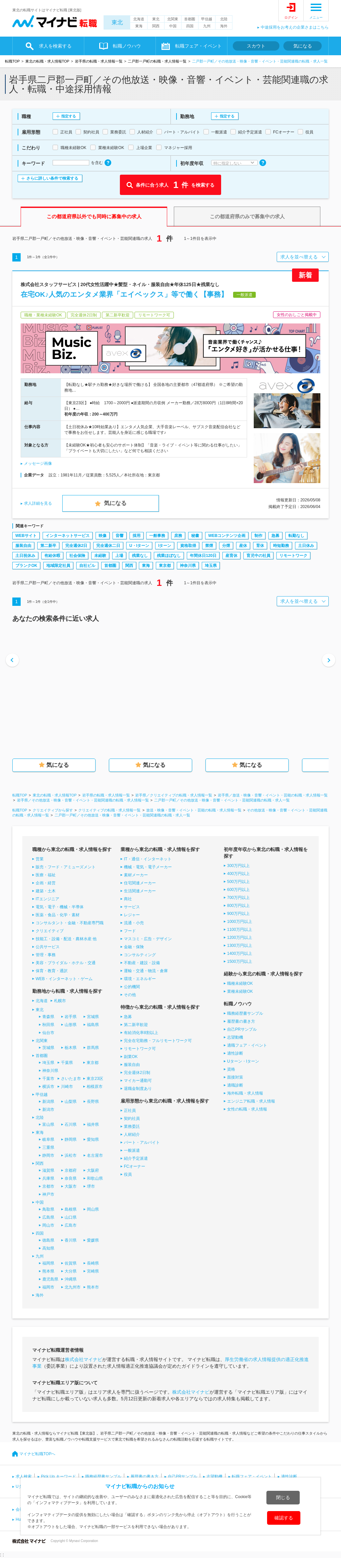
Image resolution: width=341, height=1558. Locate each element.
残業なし (140, 555)
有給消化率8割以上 (141, 1032)
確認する (283, 1517)
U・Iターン (139, 545)
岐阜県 (48, 1139)
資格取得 (188, 545)
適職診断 (235, 1085)
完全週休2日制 (137, 1072)
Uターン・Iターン (243, 1061)
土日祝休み (25, 555)
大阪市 (71, 1186)
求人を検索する (55, 46)
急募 (275, 535)
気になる (302, 46)
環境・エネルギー (140, 978)
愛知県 (93, 1139)
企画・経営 (46, 883)
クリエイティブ (50, 931)
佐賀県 (71, 1263)
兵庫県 (48, 1178)
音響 (120, 535)
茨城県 (48, 1047)
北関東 (172, 19)
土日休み (306, 545)
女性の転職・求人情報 (247, 1109)
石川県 (71, 1124)
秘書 (195, 535)
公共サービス (48, 947)
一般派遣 (132, 1150)
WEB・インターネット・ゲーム (64, 978)
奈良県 (71, 1178)
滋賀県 (48, 1170)
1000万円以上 (239, 921)
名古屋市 (95, 1155)
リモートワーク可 (140, 1048)
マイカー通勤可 (138, 1080)
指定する (68, 116)
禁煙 (209, 545)
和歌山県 (95, 1178)
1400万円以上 (239, 953)
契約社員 (132, 1118)
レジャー (132, 915)
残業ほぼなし (169, 555)
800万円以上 (238, 905)
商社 (128, 899)
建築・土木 (46, 891)
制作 (258, 535)
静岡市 (48, 1155)
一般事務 (157, 535)
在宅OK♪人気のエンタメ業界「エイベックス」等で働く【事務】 (124, 294)
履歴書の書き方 (241, 1021)
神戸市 (48, 1194)
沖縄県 (71, 1279)
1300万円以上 (239, 945)
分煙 (226, 545)
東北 (117, 22)
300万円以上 (238, 865)
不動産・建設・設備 (142, 962)
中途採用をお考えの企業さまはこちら (295, 27)
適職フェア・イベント (247, 1045)
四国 (189, 26)
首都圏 (189, 19)
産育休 (231, 555)
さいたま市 (71, 1078)
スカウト (256, 46)
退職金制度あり (138, 1088)
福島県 (93, 1024)
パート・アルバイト (142, 1142)
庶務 (178, 535)
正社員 (130, 1110)
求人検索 (24, 1476)
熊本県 (48, 1271)
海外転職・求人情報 (245, 1093)
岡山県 (93, 1209)
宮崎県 (93, 1271)
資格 (231, 1069)
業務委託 (132, 1126)
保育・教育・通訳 (52, 970)
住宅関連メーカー (140, 883)
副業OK (131, 1056)
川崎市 (67, 1086)
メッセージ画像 (38, 463)
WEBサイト (26, 535)
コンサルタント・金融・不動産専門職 (70, 923)
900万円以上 (238, 913)
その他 (130, 994)
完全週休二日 (108, 545)
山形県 (71, 1024)
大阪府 (93, 1170)
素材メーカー (136, 875)
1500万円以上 (239, 961)
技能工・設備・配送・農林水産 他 (66, 939)
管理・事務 (46, 954)
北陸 (223, 19)
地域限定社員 (58, 565)
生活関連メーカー (140, 891)
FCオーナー (134, 1166)
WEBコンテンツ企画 (226, 535)
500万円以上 (238, 881)
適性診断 (235, 1053)
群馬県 (93, 1047)
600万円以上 (238, 889)
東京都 (165, 565)
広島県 (48, 1217)
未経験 (100, 555)
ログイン (291, 17)
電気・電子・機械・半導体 (60, 907)
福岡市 (48, 1287)
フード (130, 931)
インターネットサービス (68, 535)
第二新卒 (48, 545)
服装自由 (23, 545)
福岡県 (48, 1263)
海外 (223, 26)
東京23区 (95, 1078)
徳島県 (48, 1240)
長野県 (93, 1101)
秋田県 (48, 1024)
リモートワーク (293, 555)
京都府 (71, 1170)
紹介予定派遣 (136, 1158)
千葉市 (48, 1078)
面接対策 (235, 1077)
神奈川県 (188, 565)
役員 (128, 1174)
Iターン (164, 545)
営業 (40, 859)
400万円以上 (238, 873)
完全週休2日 (76, 545)
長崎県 (93, 1263)
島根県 (71, 1209)
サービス (132, 907)
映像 (103, 535)
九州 (206, 26)
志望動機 (235, 1037)
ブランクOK (26, 565)
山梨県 (71, 1101)
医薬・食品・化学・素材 (58, 915)
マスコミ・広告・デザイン (148, 939)
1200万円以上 (239, 937)
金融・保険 (134, 947)
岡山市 (48, 1225)
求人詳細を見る (38, 503)
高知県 (48, 1248)
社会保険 (77, 555)
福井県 (93, 1124)
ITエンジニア (47, 899)
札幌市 (60, 1000)
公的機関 (132, 986)
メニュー (316, 17)
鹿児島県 (50, 1279)
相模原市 (95, 1086)
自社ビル (87, 565)
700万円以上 (238, 897)
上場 (119, 555)
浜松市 (71, 1155)
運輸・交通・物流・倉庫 (146, 970)
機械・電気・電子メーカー (148, 867)
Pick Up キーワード (58, 1476)
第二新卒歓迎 (136, 1024)
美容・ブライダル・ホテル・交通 (66, 962)
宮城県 (93, 1016)
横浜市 (48, 1086)
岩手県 (71, 1016)
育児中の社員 (258, 555)
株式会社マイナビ (83, 1359)
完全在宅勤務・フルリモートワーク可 (158, 1040)
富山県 (48, 1124)
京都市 (48, 1186)
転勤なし (296, 535)
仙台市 (48, 1032)
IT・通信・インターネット (147, 859)
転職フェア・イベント (198, 46)
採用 (137, 535)
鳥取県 (48, 1209)
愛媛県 (93, 1240)
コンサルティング (140, 954)
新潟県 (48, 1101)
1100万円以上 (239, 929)
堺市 (91, 1186)
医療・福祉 (46, 875)
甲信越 (206, 19)
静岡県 (71, 1139)
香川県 (71, 1240)
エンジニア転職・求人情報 (251, 1101)
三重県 (48, 1147)
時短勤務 (281, 545)
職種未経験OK (240, 983)
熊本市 (93, 1287)
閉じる (283, 1497)
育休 (260, 545)
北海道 (138, 19)
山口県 (71, 1217)
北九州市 (73, 1287)
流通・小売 (134, 923)
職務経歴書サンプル (245, 1013)
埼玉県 (211, 565)
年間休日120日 (203, 555)
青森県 (48, 1016)
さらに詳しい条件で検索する (52, 178)
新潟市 (48, 1109)
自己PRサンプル (242, 1029)
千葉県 (67, 1062)
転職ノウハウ (127, 46)
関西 (156, 26)
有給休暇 (52, 555)
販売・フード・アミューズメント (66, 867)
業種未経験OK (240, 991)
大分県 (71, 1271)
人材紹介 (132, 1134)
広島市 (71, 1225)
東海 (139, 26)
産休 (243, 545)
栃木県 (71, 1047)
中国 (172, 26)
